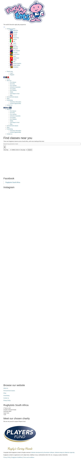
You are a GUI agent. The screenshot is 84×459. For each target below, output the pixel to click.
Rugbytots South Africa (12, 182)
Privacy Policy (7, 400)
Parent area (10, 71)
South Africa (16, 54)
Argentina (15, 30)
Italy (14, 41)
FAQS (11, 92)
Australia (15, 32)
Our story (12, 83)
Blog (11, 95)
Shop (8, 98)
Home (8, 79)
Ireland (15, 39)
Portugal (15, 52)
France (15, 36)
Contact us (9, 105)
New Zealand (16, 50)
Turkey (14, 59)
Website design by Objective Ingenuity (64, 452)
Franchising (10, 100)
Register (12, 74)
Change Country (11, 28)
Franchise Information (15, 101)
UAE (14, 61)
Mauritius (15, 46)
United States (16, 65)
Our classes (13, 82)
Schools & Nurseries (15, 87)
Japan (14, 43)
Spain (14, 56)
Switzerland (16, 58)
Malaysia (15, 48)
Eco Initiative (13, 90)
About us (9, 80)
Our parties (13, 88)
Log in (11, 73)
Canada (15, 34)
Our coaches (13, 85)
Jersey (14, 45)
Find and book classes (12, 97)
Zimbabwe (15, 67)
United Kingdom (17, 63)
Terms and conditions (28, 457)
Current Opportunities (15, 103)
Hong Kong (16, 37)
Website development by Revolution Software (42, 452)
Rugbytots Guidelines (17, 457)
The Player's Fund (14, 93)
